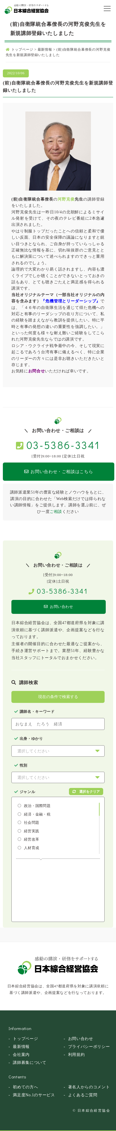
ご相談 (56, 511)
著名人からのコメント (89, 1087)
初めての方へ (25, 1087)
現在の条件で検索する (58, 696)
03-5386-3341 (63, 445)
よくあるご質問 (82, 1095)
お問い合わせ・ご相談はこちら (58, 471)
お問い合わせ (58, 606)
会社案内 (21, 1054)
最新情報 (21, 1047)
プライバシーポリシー (89, 1047)
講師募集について (29, 1062)
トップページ (25, 1039)
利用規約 (76, 1054)
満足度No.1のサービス (34, 1095)
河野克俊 (66, 199)
